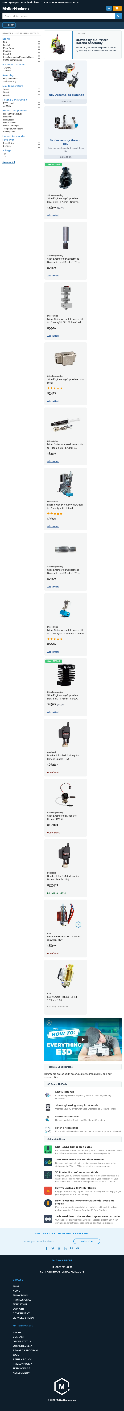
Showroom (20, 1295)
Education (20, 1304)
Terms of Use (21, 1368)
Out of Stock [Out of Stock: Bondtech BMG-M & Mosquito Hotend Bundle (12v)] (53, 772)
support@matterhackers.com (62, 1271)
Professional (22, 1299)
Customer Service (53, 2)
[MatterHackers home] (15, 9)
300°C (6, 92)
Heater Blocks (9, 122)
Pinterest (71, 1248)
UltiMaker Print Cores (12, 60)
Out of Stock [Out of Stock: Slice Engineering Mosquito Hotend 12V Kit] (53, 832)
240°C (6, 89)
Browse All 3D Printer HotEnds (20, 33)
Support (18, 1308)
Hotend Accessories (13, 136)
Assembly (8, 75)
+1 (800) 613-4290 (70, 2)
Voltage (6, 150)
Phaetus (7, 51)
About (17, 1332)
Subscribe (87, 1241)
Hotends (81, 34)
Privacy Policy (22, 1363)
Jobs (16, 1354)
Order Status (22, 1341)
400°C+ (6, 95)
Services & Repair (24, 1317)
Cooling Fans (9, 131)
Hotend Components (14, 110)
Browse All (8, 162)
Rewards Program (25, 1350)
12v (4, 154)
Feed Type (8, 139)
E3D (5, 42)
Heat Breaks (8, 120)
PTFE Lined (8, 103)
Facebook (46, 1248)
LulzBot (6, 45)
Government (21, 1313)
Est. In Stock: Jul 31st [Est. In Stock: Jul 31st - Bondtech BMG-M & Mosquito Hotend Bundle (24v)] (56, 893)
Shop (16, 1286)
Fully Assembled (10, 78)
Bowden (7, 146)
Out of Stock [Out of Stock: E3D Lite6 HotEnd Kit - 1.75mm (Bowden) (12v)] (53, 953)
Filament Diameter (13, 64)
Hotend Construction (14, 99)
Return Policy (22, 1359)
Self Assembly (9, 81)
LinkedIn (65, 1248)
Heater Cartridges (11, 125)
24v (4, 156)
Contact (18, 1336)
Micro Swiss (8, 48)
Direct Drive (8, 143)
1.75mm (7, 68)
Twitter (52, 1248)
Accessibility (21, 1372)
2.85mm (7, 70)
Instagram (59, 1248)
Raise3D (7, 54)
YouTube (77, 1248)
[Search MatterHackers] (118, 16)
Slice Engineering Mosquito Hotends (18, 57)
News (16, 1290)
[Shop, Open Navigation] (9, 25)
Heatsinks (7, 117)
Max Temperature (12, 86)
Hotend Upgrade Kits (12, 114)
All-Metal (7, 106)
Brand (6, 38)
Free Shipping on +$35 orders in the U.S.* (22, 2)
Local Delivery (23, 1345)
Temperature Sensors (13, 129)
